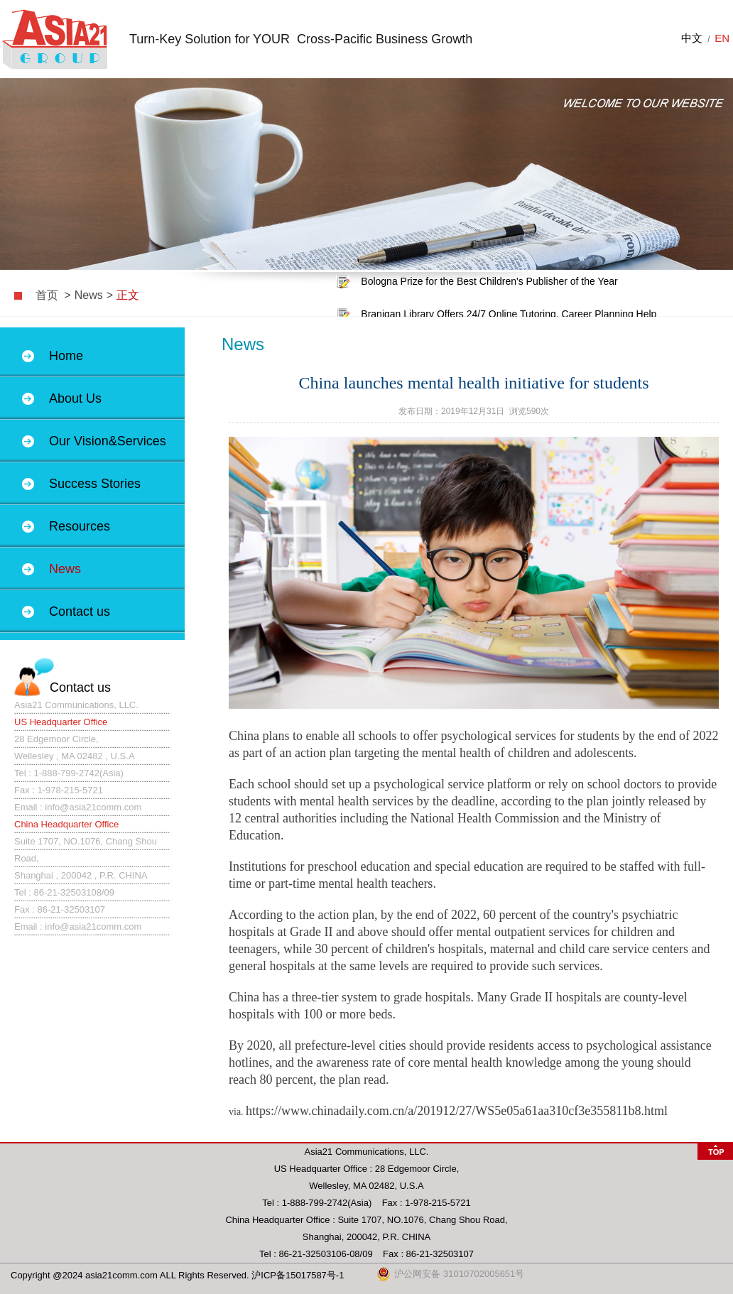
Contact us (79, 611)
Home (66, 356)
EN (722, 38)
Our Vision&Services (107, 441)
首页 (47, 295)
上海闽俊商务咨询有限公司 (54, 39)
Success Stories (95, 484)
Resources (79, 526)
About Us (75, 398)
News (89, 295)
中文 (691, 38)
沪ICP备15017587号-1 (297, 1275)
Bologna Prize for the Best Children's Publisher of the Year (489, 282)
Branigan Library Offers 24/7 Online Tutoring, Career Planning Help (508, 314)
